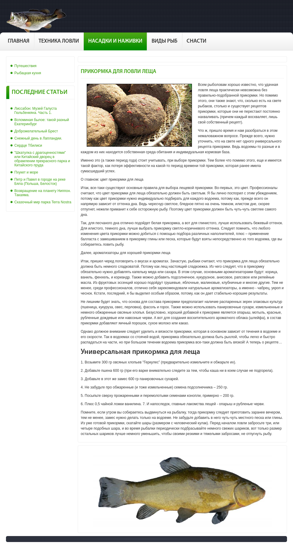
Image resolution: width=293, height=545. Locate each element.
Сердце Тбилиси (28, 145)
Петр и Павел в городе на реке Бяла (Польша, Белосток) (39, 181)
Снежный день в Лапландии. (38, 138)
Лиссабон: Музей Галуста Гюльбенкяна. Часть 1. (35, 110)
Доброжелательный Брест (36, 131)
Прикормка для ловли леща (118, 72)
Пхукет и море (26, 172)
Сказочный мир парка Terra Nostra (42, 202)
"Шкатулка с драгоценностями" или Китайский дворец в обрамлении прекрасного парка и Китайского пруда (42, 159)
